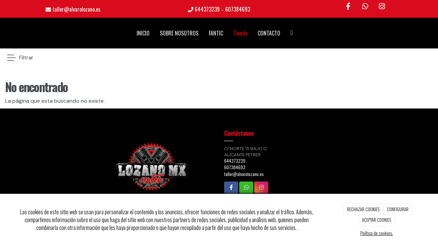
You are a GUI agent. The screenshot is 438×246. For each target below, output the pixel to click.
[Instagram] (382, 6)
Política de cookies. (376, 233)
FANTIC (216, 33)
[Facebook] (348, 6)
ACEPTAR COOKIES (376, 219)
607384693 (237, 9)
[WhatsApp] (365, 6)
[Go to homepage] (3, 33)
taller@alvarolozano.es (76, 9)
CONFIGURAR (398, 209)
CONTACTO (269, 33)
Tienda (240, 33)
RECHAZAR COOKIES (363, 209)
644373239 (207, 9)
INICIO (143, 33)
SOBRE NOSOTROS (179, 33)
